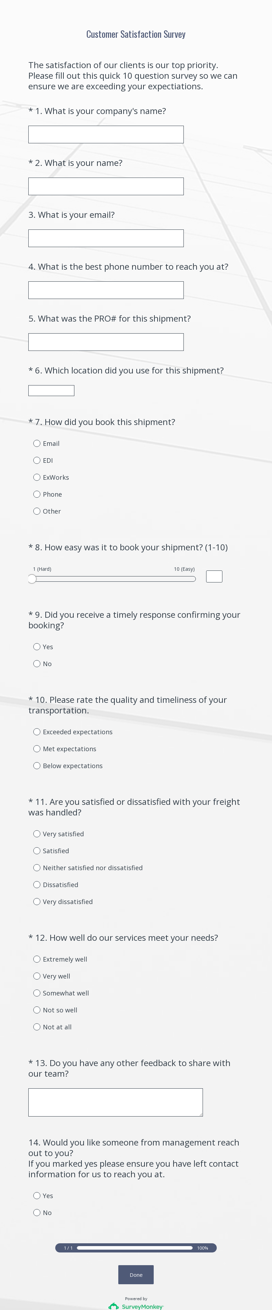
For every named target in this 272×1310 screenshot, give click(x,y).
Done (136, 1217)
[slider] (31, 566)
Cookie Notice (145, 1293)
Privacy (121, 1293)
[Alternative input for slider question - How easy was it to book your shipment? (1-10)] (214, 564)
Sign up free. (171, 1258)
